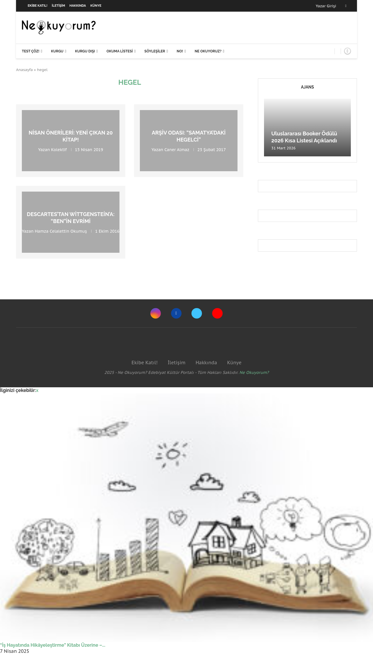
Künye (95, 6)
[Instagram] (155, 313)
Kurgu (57, 51)
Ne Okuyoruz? (208, 51)
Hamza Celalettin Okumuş (61, 231)
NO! (180, 51)
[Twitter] (196, 313)
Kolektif (59, 149)
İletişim (58, 6)
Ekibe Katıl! (37, 6)
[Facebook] (345, 6)
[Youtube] (217, 313)
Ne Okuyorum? (254, 372)
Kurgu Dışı (85, 51)
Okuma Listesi (119, 51)
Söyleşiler (155, 51)
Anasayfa (24, 69)
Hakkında (77, 6)
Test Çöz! (30, 51)
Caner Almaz (176, 149)
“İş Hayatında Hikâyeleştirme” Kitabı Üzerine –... (52, 645)
